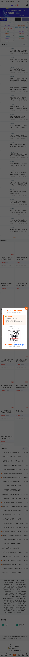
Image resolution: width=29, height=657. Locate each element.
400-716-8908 (9, 345)
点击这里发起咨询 (19, 345)
